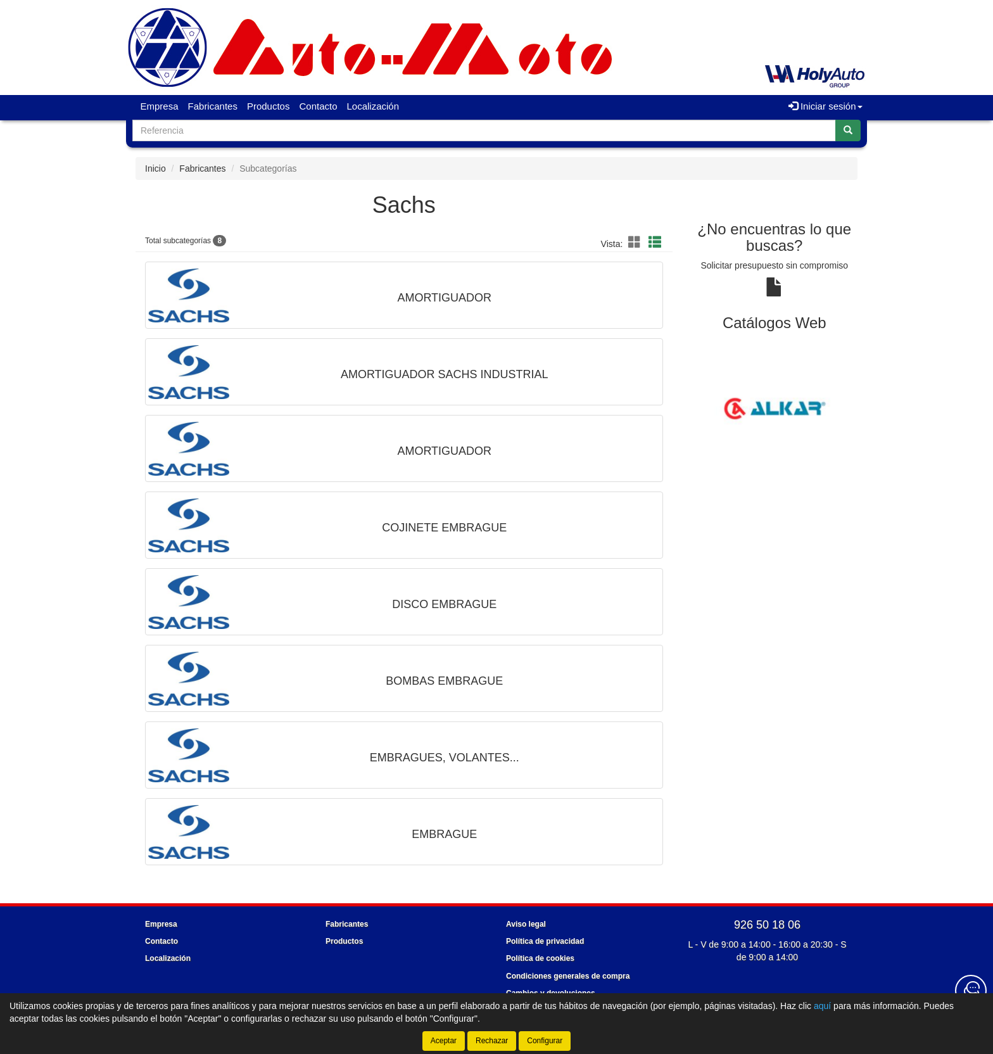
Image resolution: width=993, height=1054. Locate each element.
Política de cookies (540, 958)
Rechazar (492, 1040)
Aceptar (444, 1040)
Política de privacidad (545, 941)
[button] (636, 243)
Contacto (318, 106)
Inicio (155, 168)
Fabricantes (212, 106)
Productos (268, 106)
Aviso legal (526, 924)
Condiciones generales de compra (567, 976)
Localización (373, 106)
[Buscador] (484, 130)
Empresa (160, 106)
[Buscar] (848, 130)
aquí (822, 1006)
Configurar (544, 1040)
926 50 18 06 (767, 924)
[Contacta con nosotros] (971, 990)
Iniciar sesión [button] (825, 106)
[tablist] (775, 408)
